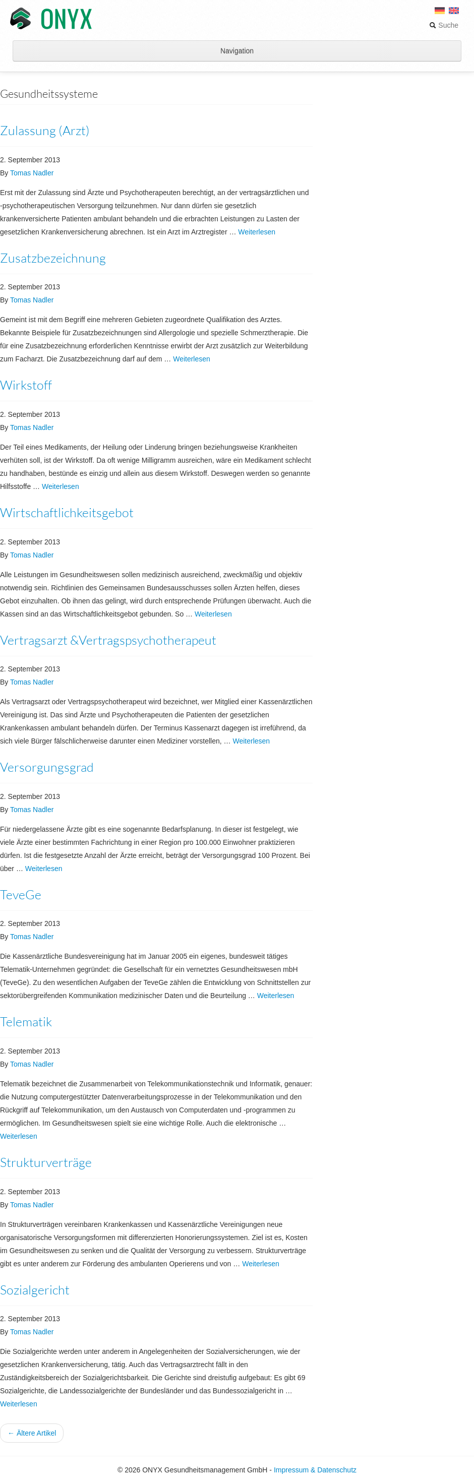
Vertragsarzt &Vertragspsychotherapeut (108, 640)
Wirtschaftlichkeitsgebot (67, 512)
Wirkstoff (26, 385)
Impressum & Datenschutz (315, 1470)
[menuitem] (454, 14)
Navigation (237, 51)
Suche (443, 25)
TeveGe (20, 894)
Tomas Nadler (31, 173)
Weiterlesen (256, 232)
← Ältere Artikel (32, 1433)
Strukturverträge (46, 1162)
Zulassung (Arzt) (45, 130)
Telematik (26, 1021)
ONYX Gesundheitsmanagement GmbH (51, 19)
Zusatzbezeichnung (53, 258)
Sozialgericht (35, 1289)
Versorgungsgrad (47, 767)
